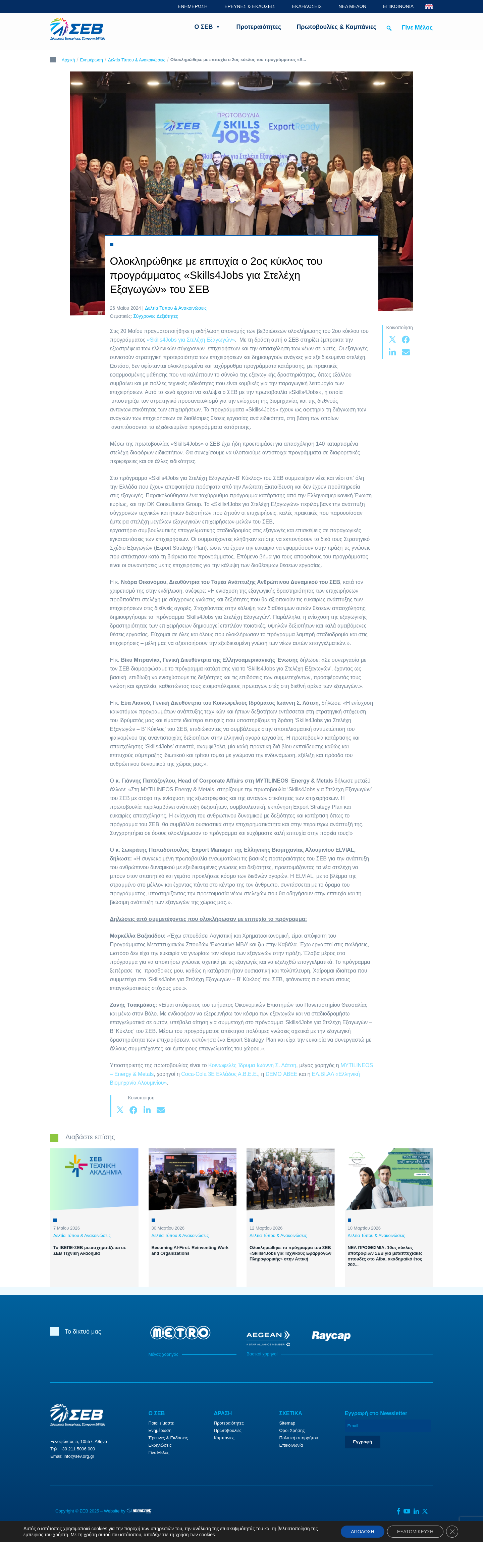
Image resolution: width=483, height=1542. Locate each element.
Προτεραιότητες (258, 26)
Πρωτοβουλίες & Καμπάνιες (336, 26)
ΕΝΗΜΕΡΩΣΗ (193, 6)
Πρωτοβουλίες (227, 1430)
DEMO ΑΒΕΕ (282, 1074)
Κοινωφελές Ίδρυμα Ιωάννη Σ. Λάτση (252, 1065)
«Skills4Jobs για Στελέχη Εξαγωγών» (191, 340)
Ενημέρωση (91, 59)
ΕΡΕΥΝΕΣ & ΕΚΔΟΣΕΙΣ (249, 6)
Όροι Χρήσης (292, 1430)
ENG (429, 6)
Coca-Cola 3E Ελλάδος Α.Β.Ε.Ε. (219, 1074)
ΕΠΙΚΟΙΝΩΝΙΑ (398, 6)
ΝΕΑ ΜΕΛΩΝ (352, 6)
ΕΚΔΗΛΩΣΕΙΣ (307, 6)
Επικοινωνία (291, 1445)
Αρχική (68, 59)
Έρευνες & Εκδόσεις (168, 1437)
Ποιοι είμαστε (161, 1423)
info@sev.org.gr (79, 1456)
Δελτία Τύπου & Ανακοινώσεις (136, 59)
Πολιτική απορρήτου (298, 1437)
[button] (389, 28)
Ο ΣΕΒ (208, 26)
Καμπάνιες (224, 1437)
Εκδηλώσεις (160, 1445)
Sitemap (287, 1423)
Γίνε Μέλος (417, 27)
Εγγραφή (362, 1441)
